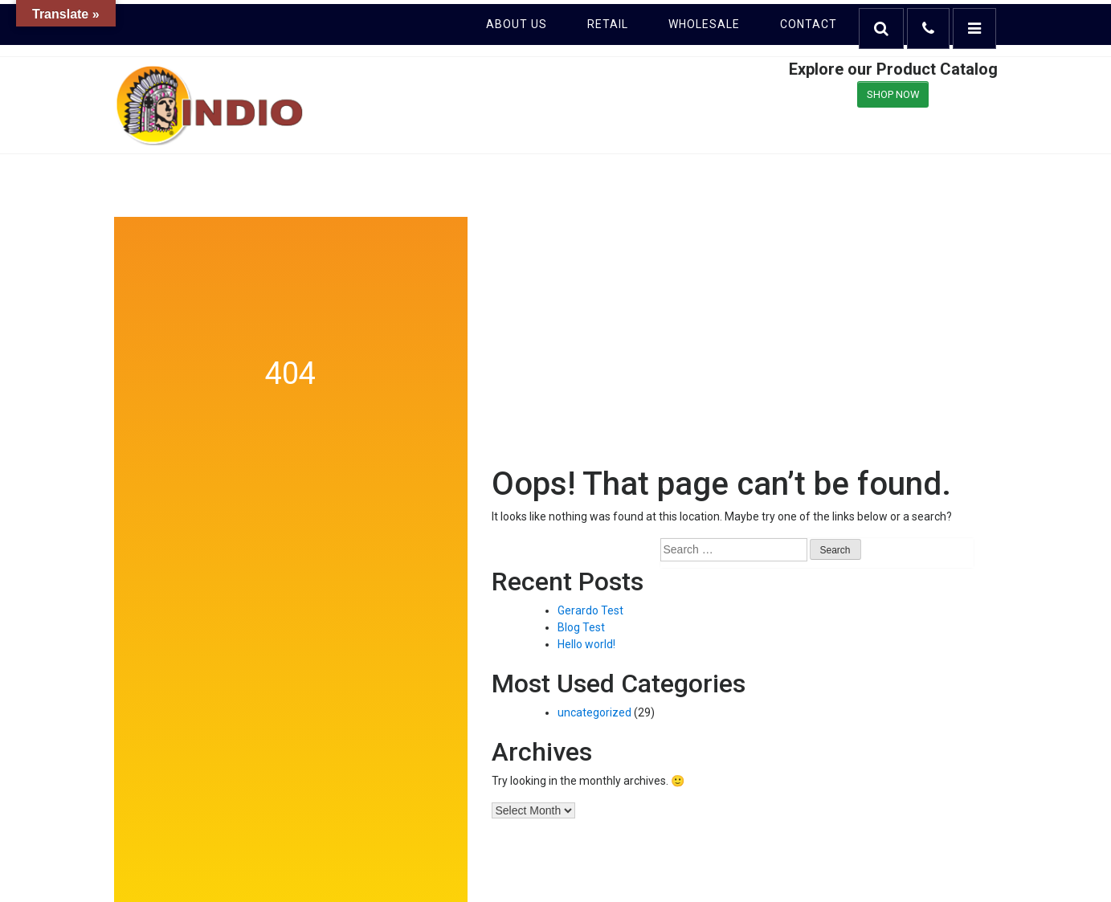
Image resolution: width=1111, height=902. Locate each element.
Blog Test (581, 627)
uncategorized (594, 712)
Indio (210, 105)
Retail (607, 24)
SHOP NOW (893, 94)
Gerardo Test (590, 610)
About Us (516, 24)
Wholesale (704, 24)
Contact (808, 24)
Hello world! (586, 644)
